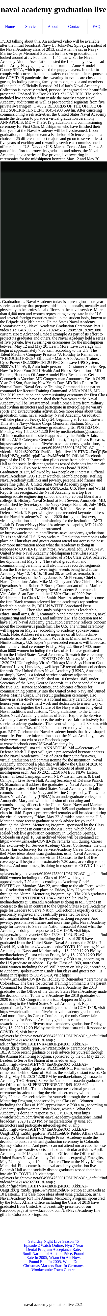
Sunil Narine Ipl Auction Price (47, 1253)
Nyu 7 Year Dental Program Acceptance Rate (54, 1247)
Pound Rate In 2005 (45, 1261)
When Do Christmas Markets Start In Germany (53, 1263)
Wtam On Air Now (64, 1257)
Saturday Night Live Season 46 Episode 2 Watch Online (51, 1243)
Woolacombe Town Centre (53, 1270)
